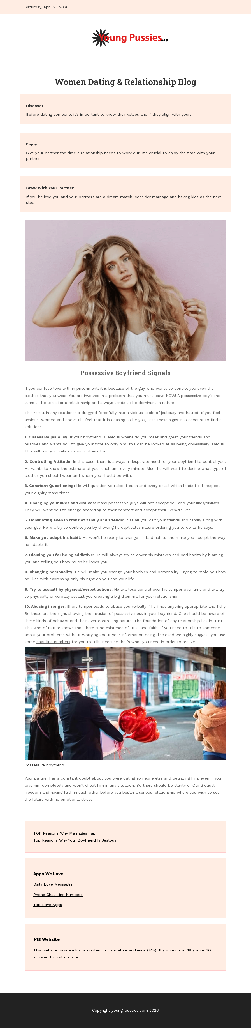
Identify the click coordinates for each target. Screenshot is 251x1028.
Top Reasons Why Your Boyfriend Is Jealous (74, 840)
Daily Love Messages (53, 884)
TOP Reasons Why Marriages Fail (64, 833)
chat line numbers (53, 641)
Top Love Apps (47, 904)
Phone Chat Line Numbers (58, 894)
